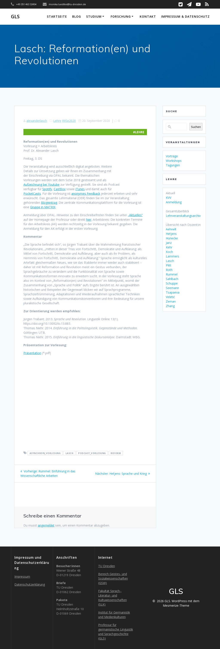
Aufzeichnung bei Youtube (41, 184)
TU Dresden (106, 566)
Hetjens (171, 234)
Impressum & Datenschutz (185, 16)
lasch (69, 453)
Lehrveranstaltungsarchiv (183, 216)
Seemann (172, 288)
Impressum (22, 576)
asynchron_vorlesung (45, 453)
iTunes (80, 189)
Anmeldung (174, 202)
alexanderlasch (36, 121)
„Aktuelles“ (135, 215)
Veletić (170, 297)
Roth (169, 270)
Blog (76, 16)
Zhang (170, 306)
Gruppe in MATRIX (42, 207)
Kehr (169, 247)
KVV (168, 198)
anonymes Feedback (85, 193)
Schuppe (172, 283)
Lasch (170, 261)
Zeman (171, 301)
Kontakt (148, 16)
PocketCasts (32, 193)
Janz (169, 243)
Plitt (168, 265)
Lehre (57, 121)
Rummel (171, 274)
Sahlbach (172, 279)
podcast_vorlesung (92, 453)
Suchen (196, 127)
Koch (169, 252)
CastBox (60, 189)
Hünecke (172, 238)
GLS (15, 16)
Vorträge (172, 156)
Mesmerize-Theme (176, 605)
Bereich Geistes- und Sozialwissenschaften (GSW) (113, 578)
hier (88, 219)
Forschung (121, 16)
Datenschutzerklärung (29, 584)
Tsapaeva (172, 292)
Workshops (174, 161)
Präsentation (32, 353)
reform (116, 453)
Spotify (47, 189)
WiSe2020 (69, 121)
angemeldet (46, 525)
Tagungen (173, 165)
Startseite (57, 16)
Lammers (172, 256)
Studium (94, 16)
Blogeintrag (49, 203)
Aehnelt (171, 229)
